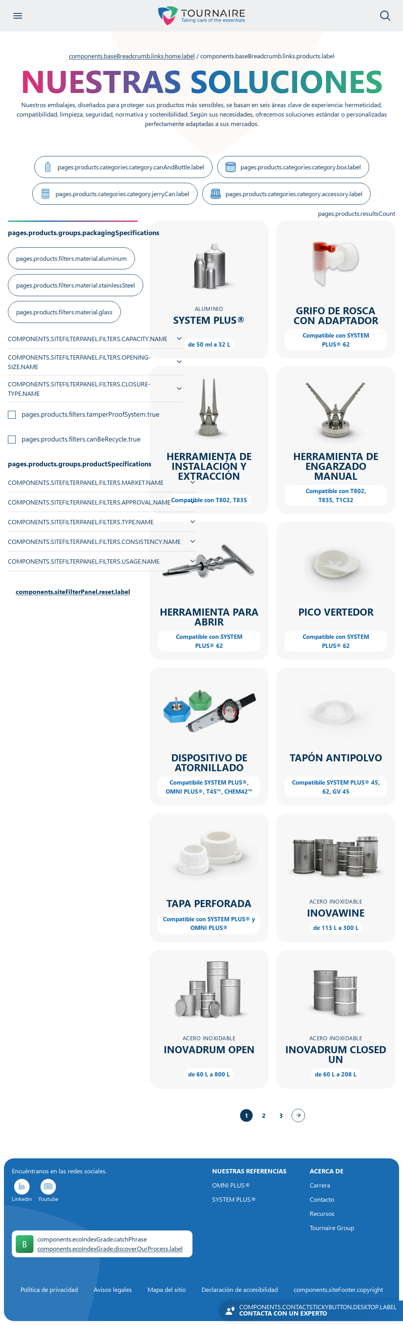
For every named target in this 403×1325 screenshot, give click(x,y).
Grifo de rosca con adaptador (336, 315)
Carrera (320, 1185)
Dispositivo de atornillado (209, 762)
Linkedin (22, 1190)
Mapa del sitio (167, 1289)
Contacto (322, 1199)
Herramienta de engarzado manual (335, 466)
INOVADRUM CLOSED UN (335, 1054)
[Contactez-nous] (311, 1311)
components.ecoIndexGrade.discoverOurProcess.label (110, 1248)
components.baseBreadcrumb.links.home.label (132, 56)
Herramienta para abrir (209, 617)
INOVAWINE (335, 913)
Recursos (322, 1213)
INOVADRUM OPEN (209, 1049)
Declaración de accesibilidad (240, 1289)
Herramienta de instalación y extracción (208, 466)
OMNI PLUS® (231, 1185)
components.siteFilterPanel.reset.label (73, 591)
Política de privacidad (49, 1289)
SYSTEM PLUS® (209, 320)
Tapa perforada (208, 903)
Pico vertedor (335, 612)
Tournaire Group (332, 1228)
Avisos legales (113, 1289)
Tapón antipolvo (336, 758)
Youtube (48, 1190)
